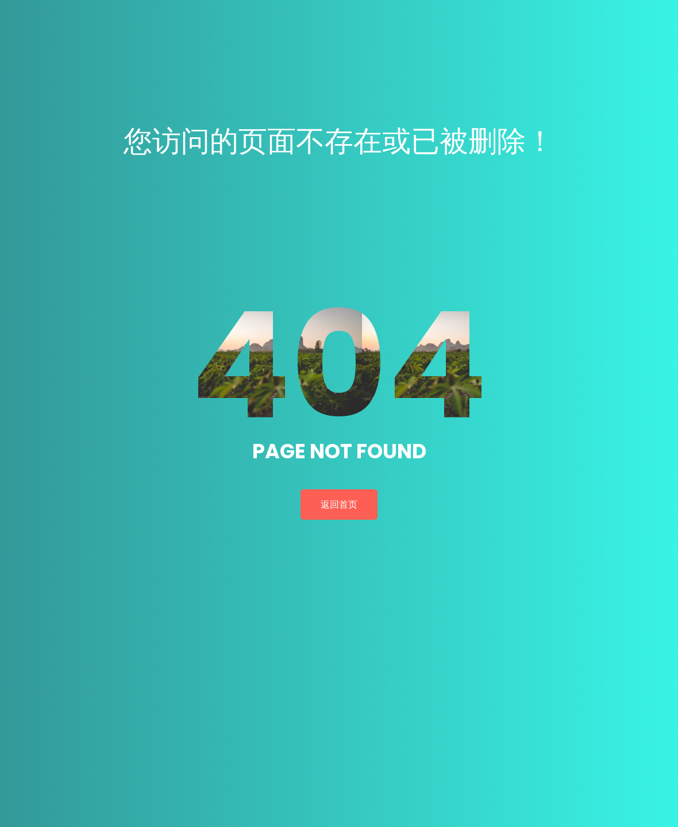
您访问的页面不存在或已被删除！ (339, 141)
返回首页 (339, 504)
